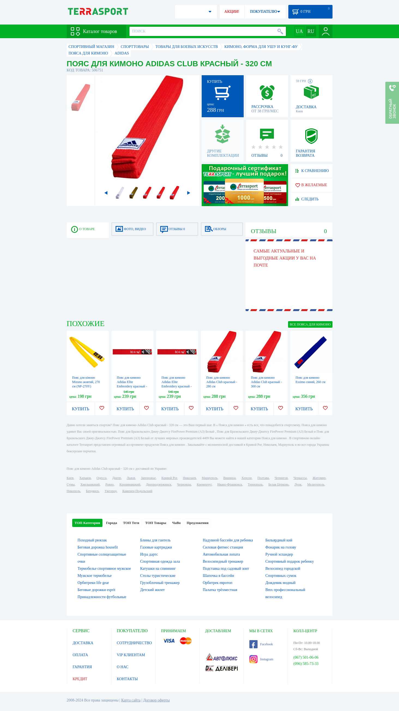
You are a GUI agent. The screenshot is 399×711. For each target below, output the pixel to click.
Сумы (71, 484)
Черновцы (184, 484)
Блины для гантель (155, 540)
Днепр (116, 478)
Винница (229, 478)
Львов (131, 478)
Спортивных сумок (281, 576)
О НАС (122, 667)
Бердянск (92, 491)
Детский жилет (152, 590)
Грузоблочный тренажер (160, 583)
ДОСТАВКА (83, 643)
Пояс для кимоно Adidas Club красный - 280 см (221, 382)
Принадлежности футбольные (102, 597)
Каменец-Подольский (137, 491)
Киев (70, 478)
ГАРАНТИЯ (82, 667)
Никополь (73, 491)
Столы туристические (157, 576)
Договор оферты (156, 700)
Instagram (261, 659)
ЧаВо (176, 523)
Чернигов (281, 478)
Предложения (197, 523)
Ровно (109, 484)
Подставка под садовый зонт (226, 569)
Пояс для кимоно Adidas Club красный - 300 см (266, 382)
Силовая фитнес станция (223, 547)
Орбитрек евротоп (217, 583)
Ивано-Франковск (229, 484)
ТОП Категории (87, 523)
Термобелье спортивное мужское (104, 569)
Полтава (263, 478)
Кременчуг (204, 484)
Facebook (261, 644)
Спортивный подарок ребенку (289, 561)
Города (111, 523)
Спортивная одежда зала (160, 561)
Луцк (297, 484)
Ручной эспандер (279, 554)
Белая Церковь (278, 484)
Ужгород (111, 491)
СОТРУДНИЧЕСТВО (134, 643)
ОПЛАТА (80, 655)
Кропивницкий (129, 484)
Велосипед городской (282, 569)
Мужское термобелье (95, 576)
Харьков (85, 478)
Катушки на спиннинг (158, 569)
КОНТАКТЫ (127, 679)
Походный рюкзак (92, 540)
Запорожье (148, 478)
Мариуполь (209, 478)
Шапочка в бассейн (218, 576)
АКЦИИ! (231, 12)
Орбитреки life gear (93, 583)
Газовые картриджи (156, 547)
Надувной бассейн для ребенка (228, 540)
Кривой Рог (169, 478)
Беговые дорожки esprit (97, 590)
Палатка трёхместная (220, 590)
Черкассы (300, 478)
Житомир (319, 478)
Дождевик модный (280, 583)
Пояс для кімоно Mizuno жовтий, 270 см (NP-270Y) (86, 382)
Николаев (189, 478)
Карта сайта (131, 700)
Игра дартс (149, 554)
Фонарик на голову (280, 547)
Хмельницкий (90, 484)
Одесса (101, 478)
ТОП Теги (131, 523)
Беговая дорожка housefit (98, 547)
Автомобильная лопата (221, 554)
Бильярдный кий (278, 540)
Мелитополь (315, 484)
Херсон (246, 478)
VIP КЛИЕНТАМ (131, 655)
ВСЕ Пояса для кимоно (310, 324)
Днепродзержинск (158, 484)
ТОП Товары (155, 523)
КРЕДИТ (80, 679)
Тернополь (255, 484)
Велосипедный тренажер (223, 561)
